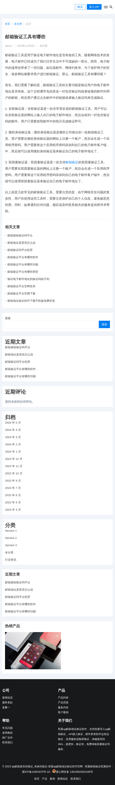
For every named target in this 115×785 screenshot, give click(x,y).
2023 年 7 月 (13, 487)
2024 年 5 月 (13, 422)
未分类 (18, 23)
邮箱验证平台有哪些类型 (22, 271)
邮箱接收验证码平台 (20, 235)
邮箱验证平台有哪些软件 (22, 257)
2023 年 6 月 (13, 495)
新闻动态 (7, 697)
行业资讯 (10, 559)
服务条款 (7, 702)
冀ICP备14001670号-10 (36, 771)
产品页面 (63, 702)
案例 (52, 778)
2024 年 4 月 (13, 429)
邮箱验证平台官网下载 (21, 293)
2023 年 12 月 (13, 458)
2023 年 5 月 (13, 502)
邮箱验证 (72, 162)
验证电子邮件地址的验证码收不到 (28, 279)
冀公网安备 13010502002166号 (74, 771)
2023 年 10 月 (13, 473)
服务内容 (63, 707)
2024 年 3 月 (13, 437)
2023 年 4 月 (13, 509)
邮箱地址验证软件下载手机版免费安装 (31, 300)
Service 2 (11, 537)
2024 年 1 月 (13, 451)
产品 (44, 778)
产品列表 (63, 697)
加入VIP (94, 6)
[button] (105, 8)
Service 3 (11, 545)
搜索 (8, 318)
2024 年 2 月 (13, 444)
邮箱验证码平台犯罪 (20, 249)
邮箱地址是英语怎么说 (21, 242)
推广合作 (7, 737)
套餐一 (6, 707)
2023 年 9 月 (13, 480)
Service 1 (11, 530)
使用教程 (7, 732)
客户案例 (63, 712)
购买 (80, 6)
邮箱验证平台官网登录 (21, 286)
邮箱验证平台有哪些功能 (22, 264)
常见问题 (7, 728)
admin (8, 45)
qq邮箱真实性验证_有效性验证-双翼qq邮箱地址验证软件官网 (47, 766)
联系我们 (7, 742)
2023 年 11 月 (13, 466)
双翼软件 (106, 766)
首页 (7, 23)
